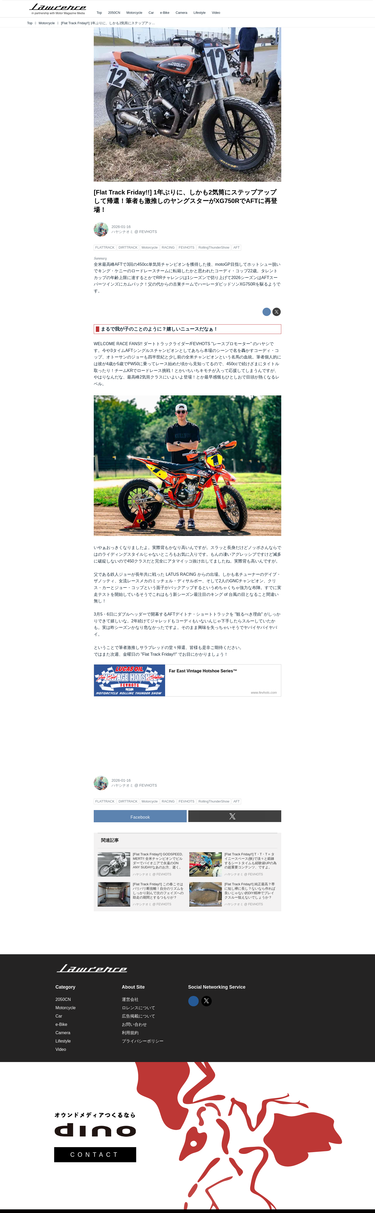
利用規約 (130, 1033)
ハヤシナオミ (122, 232)
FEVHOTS (148, 232)
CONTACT (95, 1154)
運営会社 (130, 999)
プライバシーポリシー (143, 1041)
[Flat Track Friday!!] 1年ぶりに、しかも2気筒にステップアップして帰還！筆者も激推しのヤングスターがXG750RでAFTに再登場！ (185, 201)
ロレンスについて (138, 1008)
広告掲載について (138, 1016)
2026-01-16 (121, 227)
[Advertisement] (133, 733)
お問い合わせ (134, 1024)
